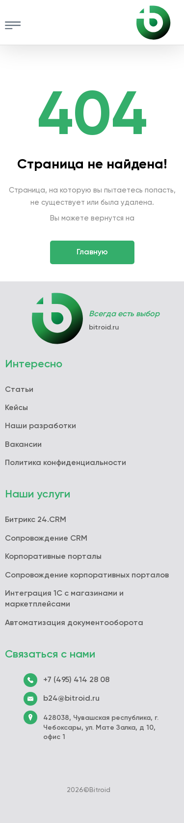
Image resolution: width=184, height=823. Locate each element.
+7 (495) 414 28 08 (76, 680)
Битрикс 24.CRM (35, 520)
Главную (92, 252)
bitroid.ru (104, 327)
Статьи (19, 390)
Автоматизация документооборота (74, 623)
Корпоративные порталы (53, 557)
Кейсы (16, 408)
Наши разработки (40, 426)
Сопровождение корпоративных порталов (87, 575)
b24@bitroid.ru (71, 699)
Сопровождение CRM (46, 539)
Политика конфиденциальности (65, 463)
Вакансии (23, 445)
